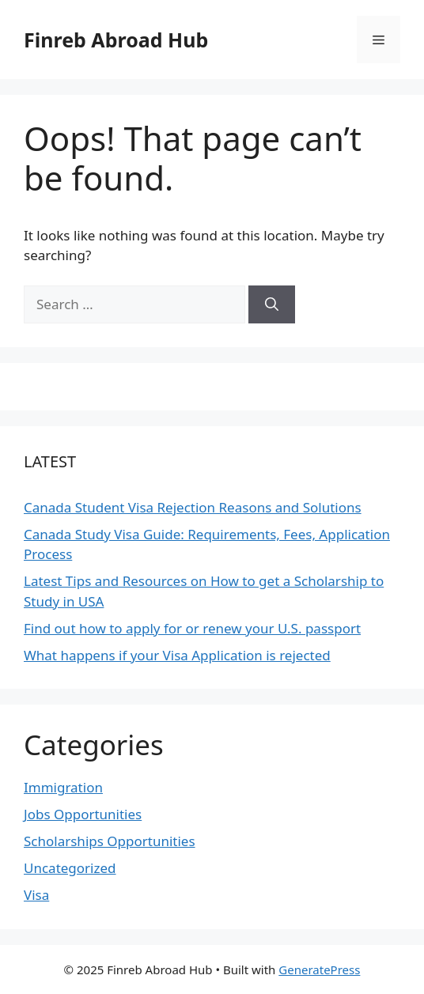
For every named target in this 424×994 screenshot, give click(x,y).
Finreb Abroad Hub (116, 39)
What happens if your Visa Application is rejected (177, 655)
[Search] (271, 304)
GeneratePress (319, 969)
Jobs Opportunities (83, 814)
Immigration (63, 787)
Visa (36, 895)
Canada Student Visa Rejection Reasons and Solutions (193, 507)
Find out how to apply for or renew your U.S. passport (192, 628)
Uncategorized (70, 868)
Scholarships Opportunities (109, 841)
